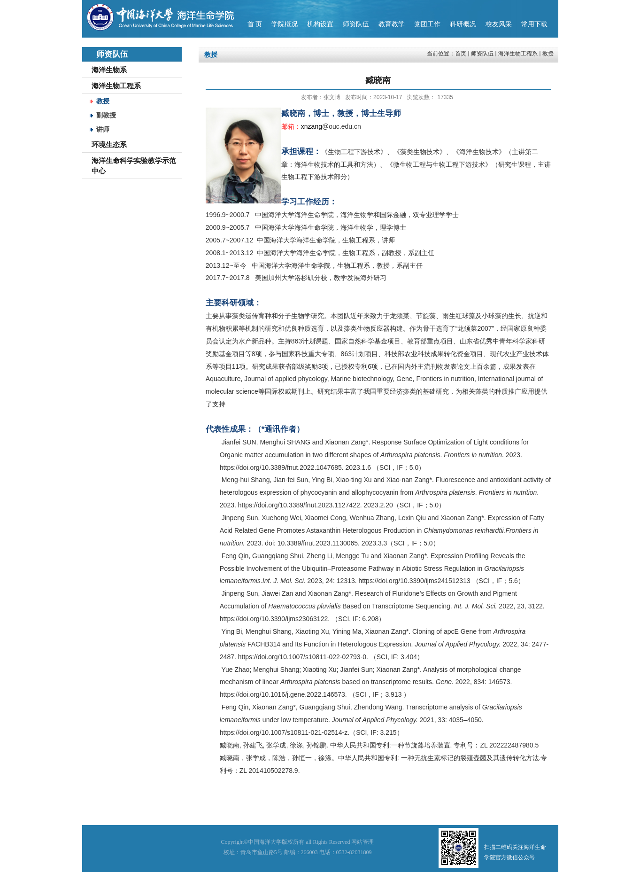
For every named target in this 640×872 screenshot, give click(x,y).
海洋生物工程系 (518, 53)
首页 (460, 53)
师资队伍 (482, 53)
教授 (548, 53)
